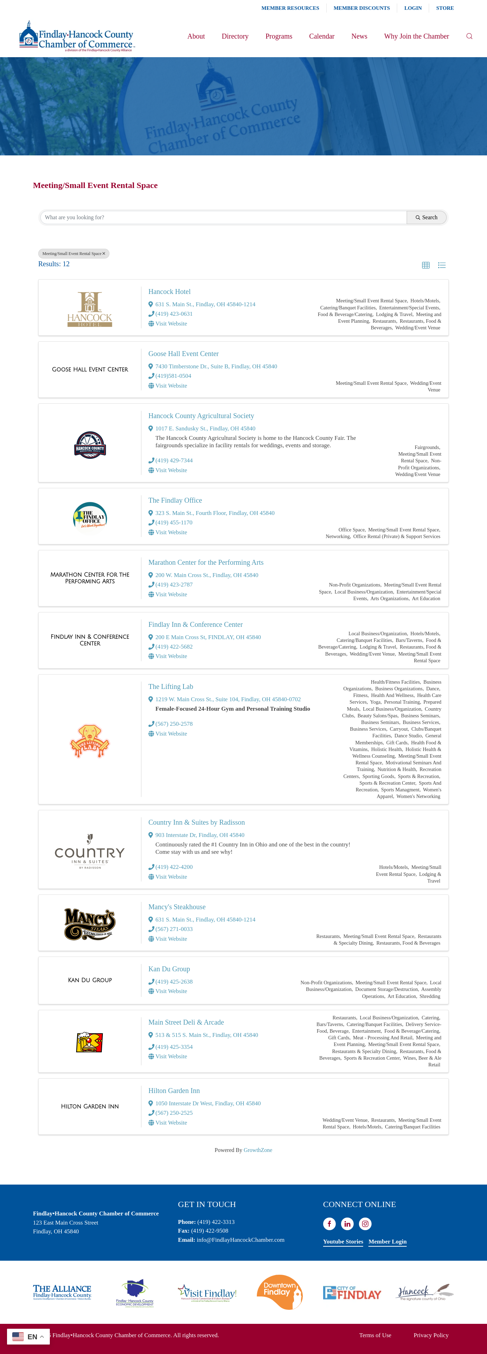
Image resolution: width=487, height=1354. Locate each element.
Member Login (387, 1241)
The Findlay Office (175, 500)
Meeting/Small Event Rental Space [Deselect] (73, 253)
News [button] (359, 36)
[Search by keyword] (223, 217)
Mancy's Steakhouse (177, 907)
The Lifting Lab (170, 686)
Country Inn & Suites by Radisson (196, 822)
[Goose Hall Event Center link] (90, 369)
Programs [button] (279, 36)
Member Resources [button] (290, 8)
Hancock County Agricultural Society (201, 416)
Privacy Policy (431, 1335)
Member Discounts (362, 8)
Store (445, 8)
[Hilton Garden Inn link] (90, 1106)
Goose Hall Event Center (183, 353)
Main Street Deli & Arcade (186, 1022)
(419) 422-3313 (216, 1222)
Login (413, 8)
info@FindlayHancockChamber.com (241, 1239)
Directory (235, 36)
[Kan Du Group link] (90, 980)
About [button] (196, 36)
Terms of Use (375, 1335)
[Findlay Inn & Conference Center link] (90, 640)
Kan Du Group (169, 969)
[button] (469, 36)
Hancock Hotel (169, 291)
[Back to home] (76, 36)
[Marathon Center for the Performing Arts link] (90, 578)
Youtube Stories (343, 1241)
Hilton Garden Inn (174, 1090)
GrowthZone (258, 1150)
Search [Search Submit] (427, 217)
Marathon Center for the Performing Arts (205, 562)
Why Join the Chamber (416, 36)
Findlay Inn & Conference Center (195, 624)
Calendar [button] (321, 36)
